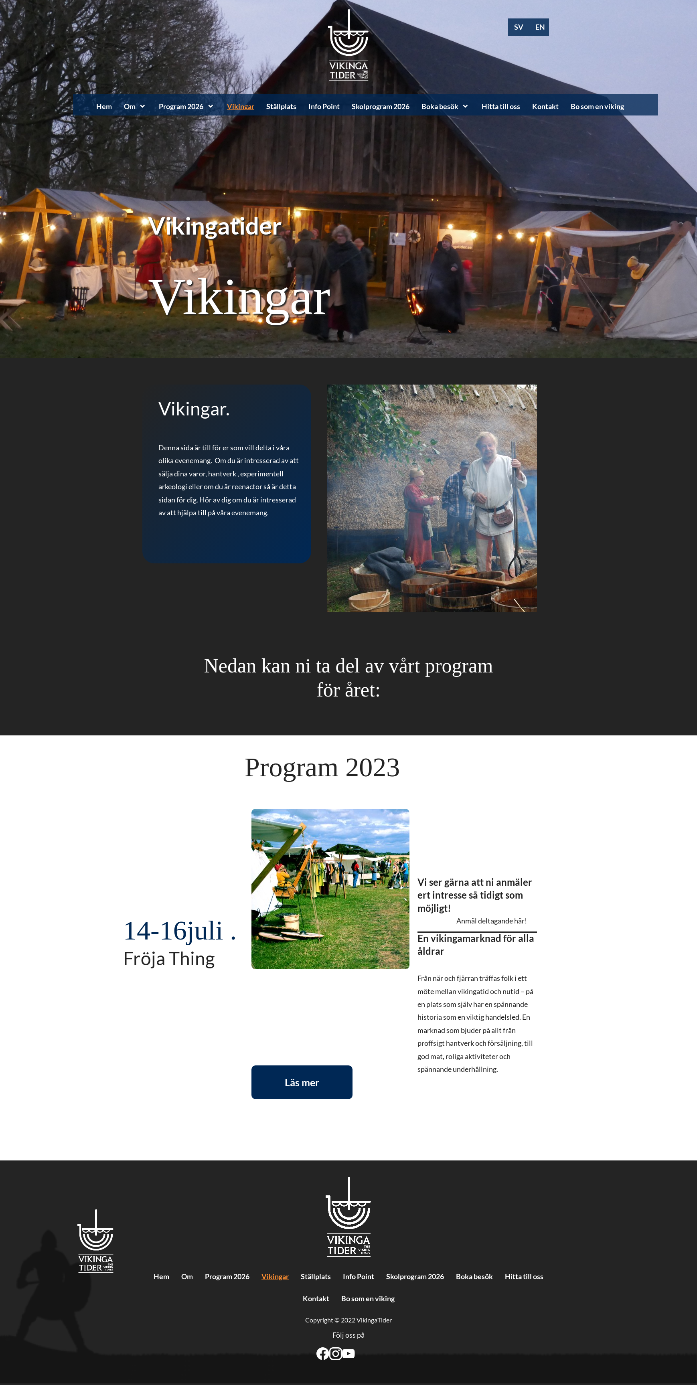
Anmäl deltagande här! (491, 920)
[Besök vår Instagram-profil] (335, 1353)
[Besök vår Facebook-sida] (322, 1353)
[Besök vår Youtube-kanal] (348, 1353)
